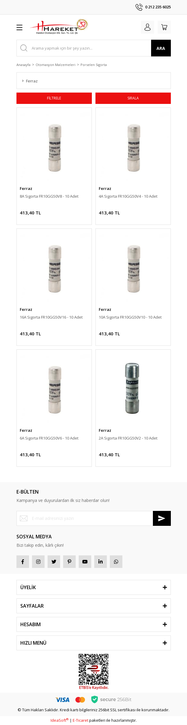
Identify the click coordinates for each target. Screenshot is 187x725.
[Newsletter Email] (93, 518)
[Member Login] (147, 27)
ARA (160, 48)
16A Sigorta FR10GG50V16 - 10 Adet (51, 317)
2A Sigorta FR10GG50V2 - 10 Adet (128, 438)
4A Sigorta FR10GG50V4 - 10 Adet (128, 196)
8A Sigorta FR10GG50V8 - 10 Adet (49, 196)
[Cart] (164, 27)
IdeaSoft (60, 720)
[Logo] (59, 27)
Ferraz (26, 188)
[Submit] (162, 518)
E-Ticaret (80, 720)
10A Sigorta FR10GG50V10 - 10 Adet (130, 317)
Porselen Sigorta (93, 64)
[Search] (93, 48)
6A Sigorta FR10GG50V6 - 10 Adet (49, 438)
